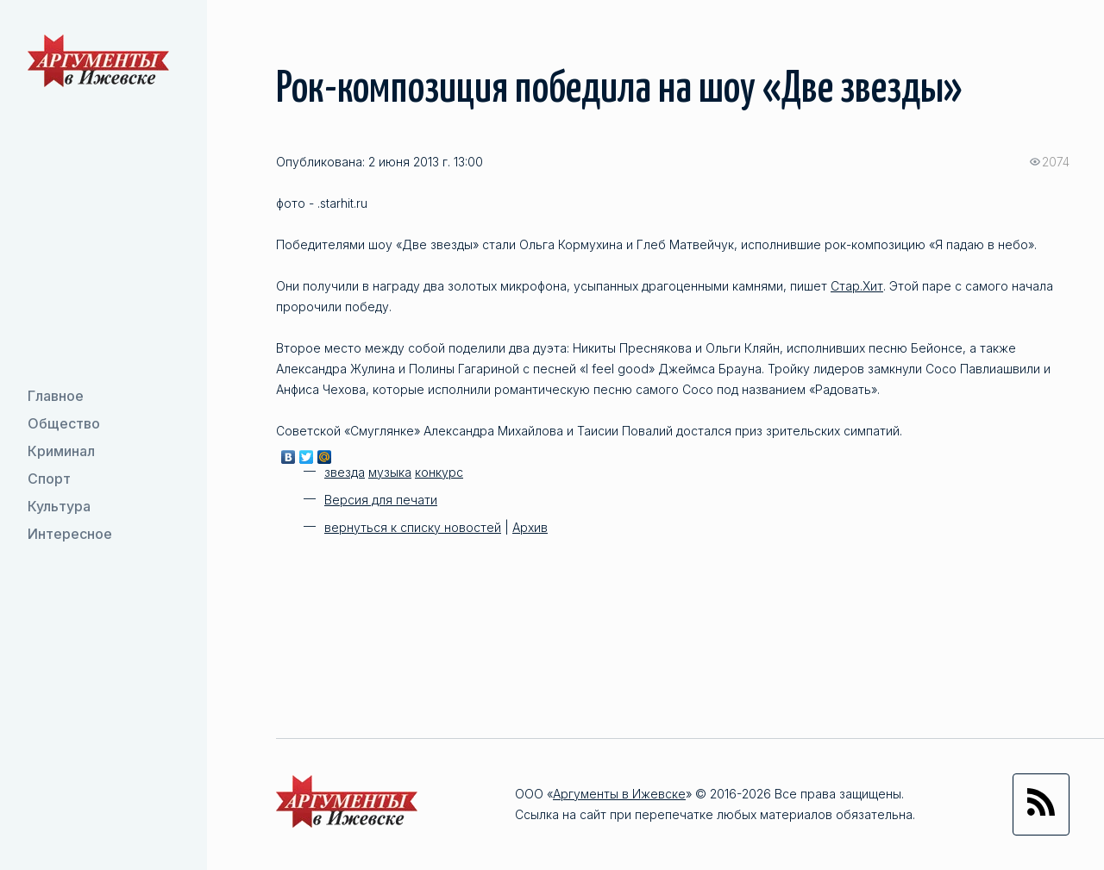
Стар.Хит (857, 286)
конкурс (439, 472)
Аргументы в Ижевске (619, 793)
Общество (64, 423)
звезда (344, 472)
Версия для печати (380, 499)
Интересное (70, 533)
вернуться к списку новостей (412, 527)
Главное (56, 395)
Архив (530, 527)
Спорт (49, 478)
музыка (389, 472)
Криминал (61, 451)
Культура (59, 506)
